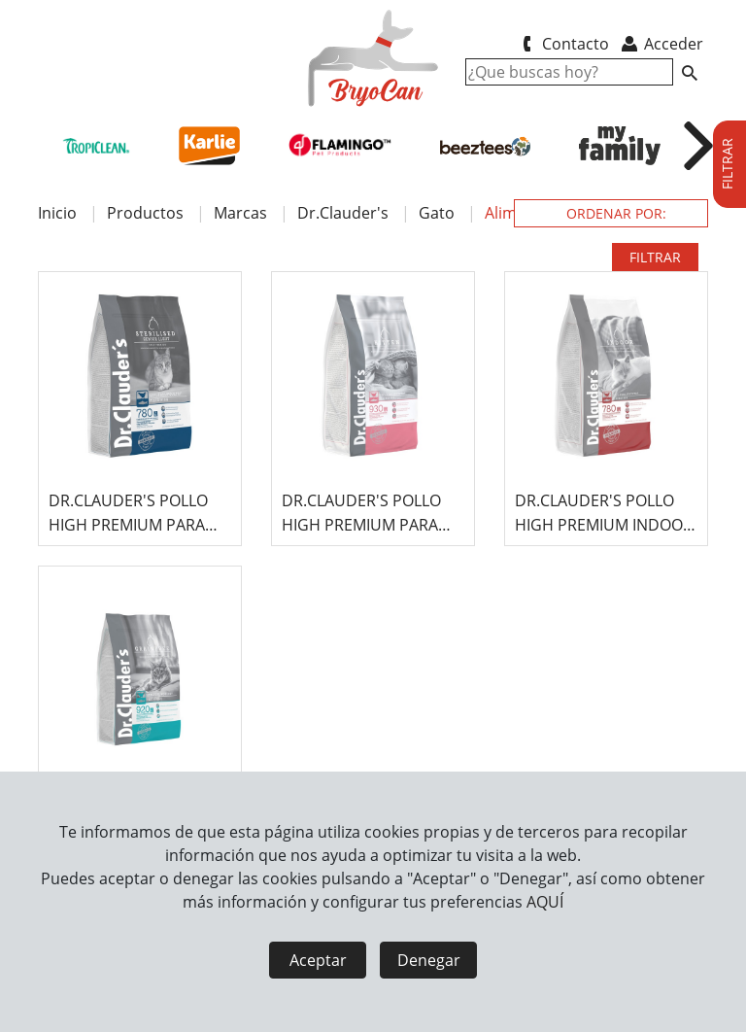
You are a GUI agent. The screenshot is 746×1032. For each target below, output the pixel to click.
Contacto (562, 43)
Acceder (661, 43)
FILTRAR (655, 257)
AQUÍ (544, 901)
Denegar (428, 960)
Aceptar (318, 960)
